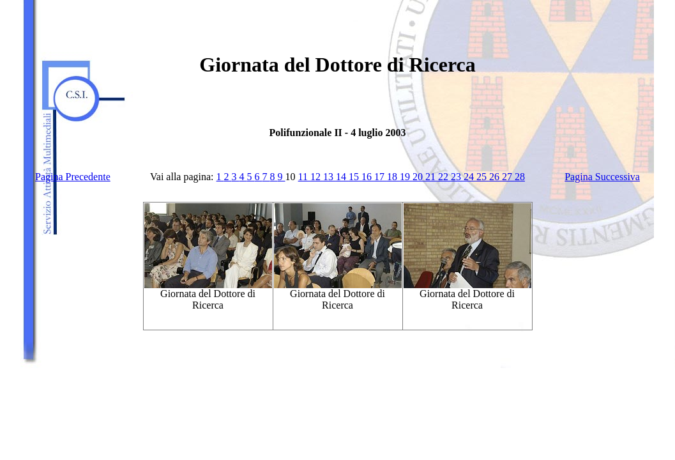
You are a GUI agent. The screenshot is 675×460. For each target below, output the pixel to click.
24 (470, 176)
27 (508, 176)
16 (367, 176)
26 (495, 176)
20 (419, 176)
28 (520, 176)
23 (457, 176)
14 (342, 176)
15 (355, 176)
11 (304, 176)
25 (482, 176)
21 (431, 176)
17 (380, 176)
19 (406, 176)
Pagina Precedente (72, 176)
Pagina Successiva (602, 176)
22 (444, 176)
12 (316, 176)
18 (393, 176)
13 (329, 176)
